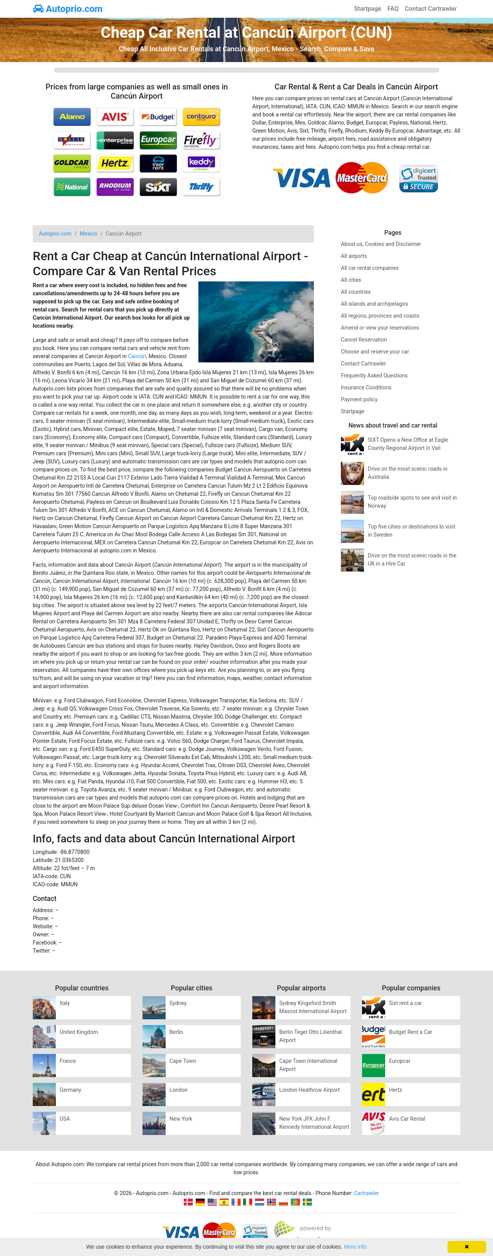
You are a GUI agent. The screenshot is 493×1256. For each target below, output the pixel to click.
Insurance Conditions (366, 387)
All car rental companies (370, 268)
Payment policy (359, 399)
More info (355, 1247)
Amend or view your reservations (380, 328)
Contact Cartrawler (431, 8)
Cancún (137, 356)
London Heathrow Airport (309, 1090)
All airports (354, 256)
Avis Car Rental (407, 1119)
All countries (356, 292)
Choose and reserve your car (375, 352)
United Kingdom (79, 1032)
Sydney (177, 1003)
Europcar (400, 1061)
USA (65, 1119)
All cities (351, 280)
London (178, 1090)
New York (180, 1119)
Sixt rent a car (405, 1003)
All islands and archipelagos (374, 304)
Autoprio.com (67, 8)
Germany (70, 1090)
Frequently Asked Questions (374, 375)
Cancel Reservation (364, 340)
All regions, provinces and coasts (380, 316)
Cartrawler (366, 1193)
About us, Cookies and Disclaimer (381, 244)
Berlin (176, 1032)
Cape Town (182, 1061)
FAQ (393, 8)
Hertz (395, 1090)
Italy (65, 1003)
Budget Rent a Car (410, 1032)
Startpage (367, 8)
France (68, 1061)
